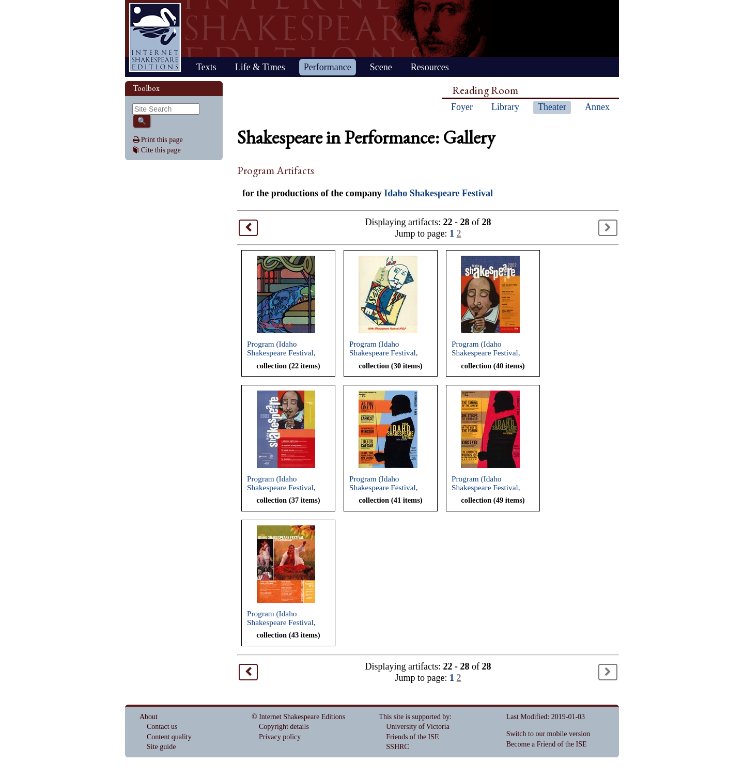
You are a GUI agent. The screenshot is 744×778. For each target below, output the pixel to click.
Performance (327, 67)
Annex (597, 107)
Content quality (169, 737)
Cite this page (161, 150)
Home (155, 37)
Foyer (462, 107)
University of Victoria (418, 726)
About (149, 717)
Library (505, 107)
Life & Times (260, 67)
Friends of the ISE (412, 737)
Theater (552, 107)
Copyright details (284, 726)
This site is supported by (414, 717)
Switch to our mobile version (548, 734)
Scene (381, 67)
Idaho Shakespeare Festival (438, 193)
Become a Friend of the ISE (546, 744)
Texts (206, 67)
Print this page (162, 140)
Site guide (161, 747)
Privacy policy (280, 737)
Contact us (162, 726)
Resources (430, 67)
